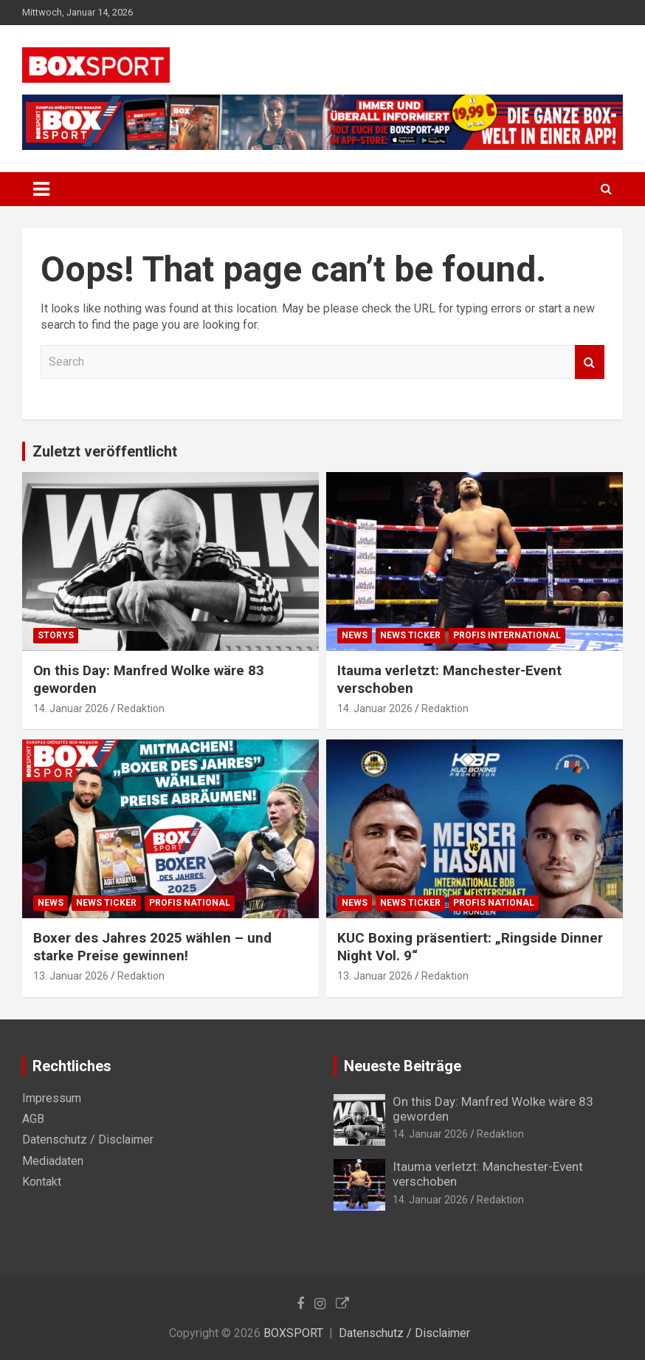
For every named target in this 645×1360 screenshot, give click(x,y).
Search (589, 362)
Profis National (189, 903)
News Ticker (410, 635)
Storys (56, 635)
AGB (33, 1119)
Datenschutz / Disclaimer (88, 1139)
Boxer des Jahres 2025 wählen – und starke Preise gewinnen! (152, 947)
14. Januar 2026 (70, 708)
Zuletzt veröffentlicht (104, 451)
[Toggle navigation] (41, 189)
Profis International (507, 635)
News (355, 635)
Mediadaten (52, 1161)
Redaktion (141, 708)
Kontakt (41, 1182)
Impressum (51, 1098)
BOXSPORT (293, 1333)
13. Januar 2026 (70, 976)
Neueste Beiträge (402, 1066)
